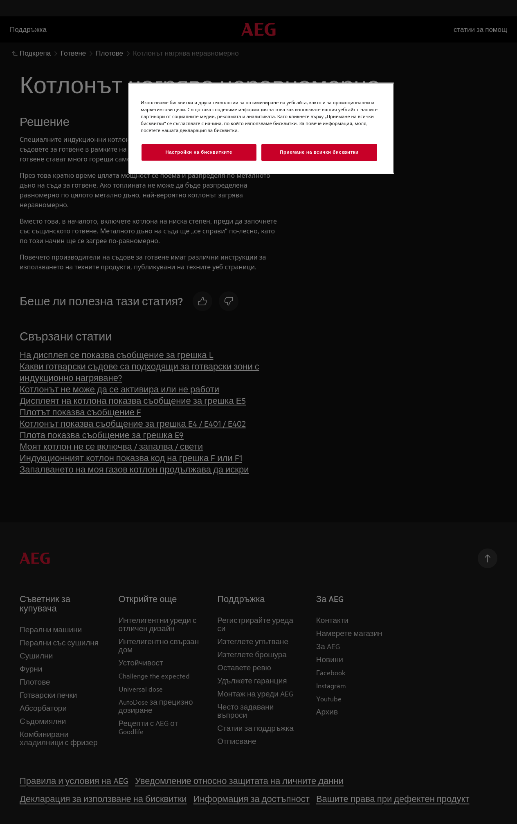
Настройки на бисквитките (198, 152)
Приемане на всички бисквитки (319, 152)
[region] (261, 128)
